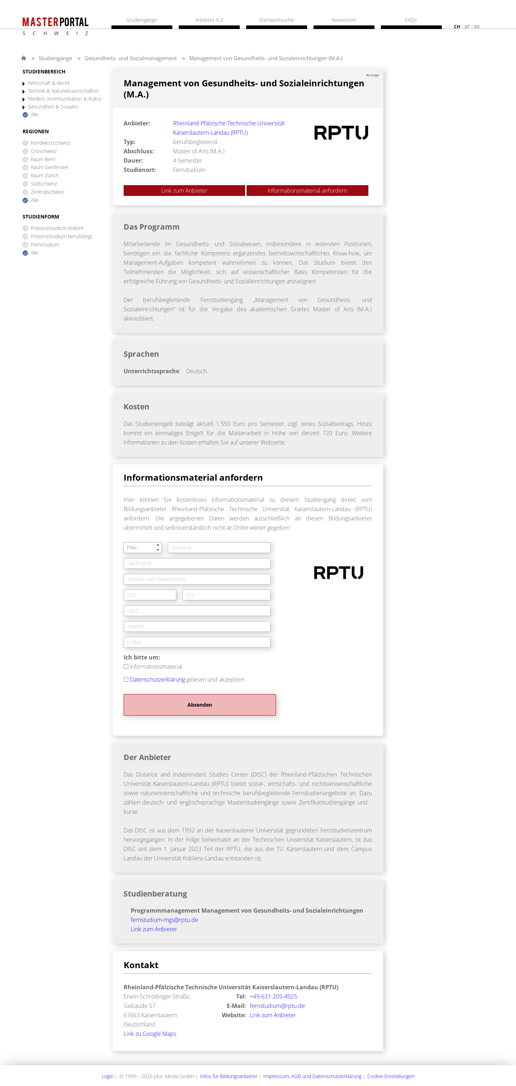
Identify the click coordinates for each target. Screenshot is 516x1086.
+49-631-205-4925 (273, 996)
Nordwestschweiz (50, 143)
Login (108, 1076)
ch (457, 27)
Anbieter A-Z (209, 20)
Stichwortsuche (276, 20)
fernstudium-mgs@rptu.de (164, 920)
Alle (35, 115)
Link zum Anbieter (184, 190)
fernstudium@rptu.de (277, 1006)
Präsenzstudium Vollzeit (57, 228)
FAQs (411, 20)
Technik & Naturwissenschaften (63, 91)
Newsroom (344, 20)
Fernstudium (45, 245)
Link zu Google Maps (150, 1034)
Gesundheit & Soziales (53, 107)
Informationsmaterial (156, 667)
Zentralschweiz (47, 192)
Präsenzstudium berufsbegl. (62, 237)
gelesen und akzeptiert (187, 679)
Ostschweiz (44, 151)
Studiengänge (55, 58)
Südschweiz (44, 184)
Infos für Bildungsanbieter (229, 1076)
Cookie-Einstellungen (391, 1076)
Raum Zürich (45, 176)
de (477, 27)
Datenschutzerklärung (157, 679)
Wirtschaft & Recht (49, 83)
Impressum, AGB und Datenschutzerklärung (312, 1076)
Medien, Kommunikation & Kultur (65, 99)
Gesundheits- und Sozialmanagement (131, 58)
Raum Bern (43, 160)
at (467, 27)
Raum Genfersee (49, 167)
